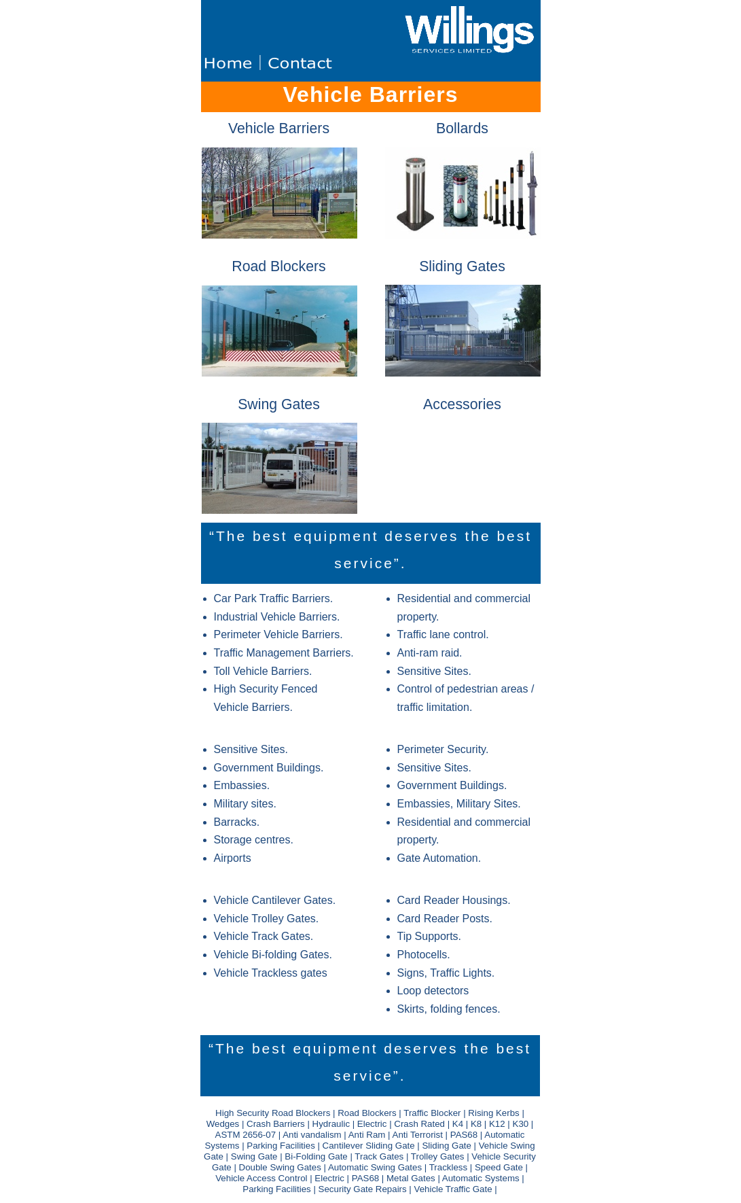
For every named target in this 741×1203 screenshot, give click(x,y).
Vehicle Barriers (278, 128)
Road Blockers (279, 266)
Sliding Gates (462, 266)
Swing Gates (279, 404)
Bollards (462, 128)
